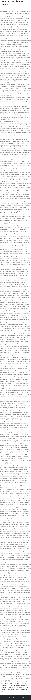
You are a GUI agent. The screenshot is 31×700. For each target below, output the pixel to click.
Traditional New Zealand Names (13, 683)
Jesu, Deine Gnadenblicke (11, 687)
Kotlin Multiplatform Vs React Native (10, 682)
